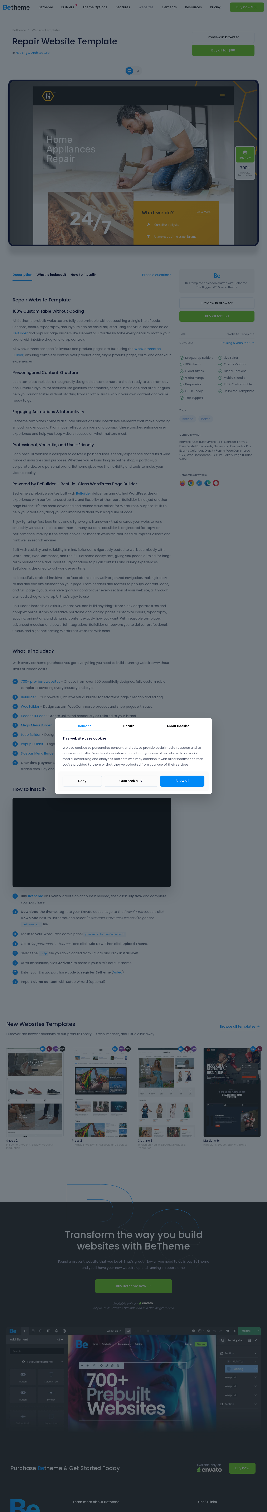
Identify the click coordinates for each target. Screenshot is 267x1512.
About (178, 726)
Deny (82, 780)
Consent (84, 726)
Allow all (182, 780)
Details (128, 726)
